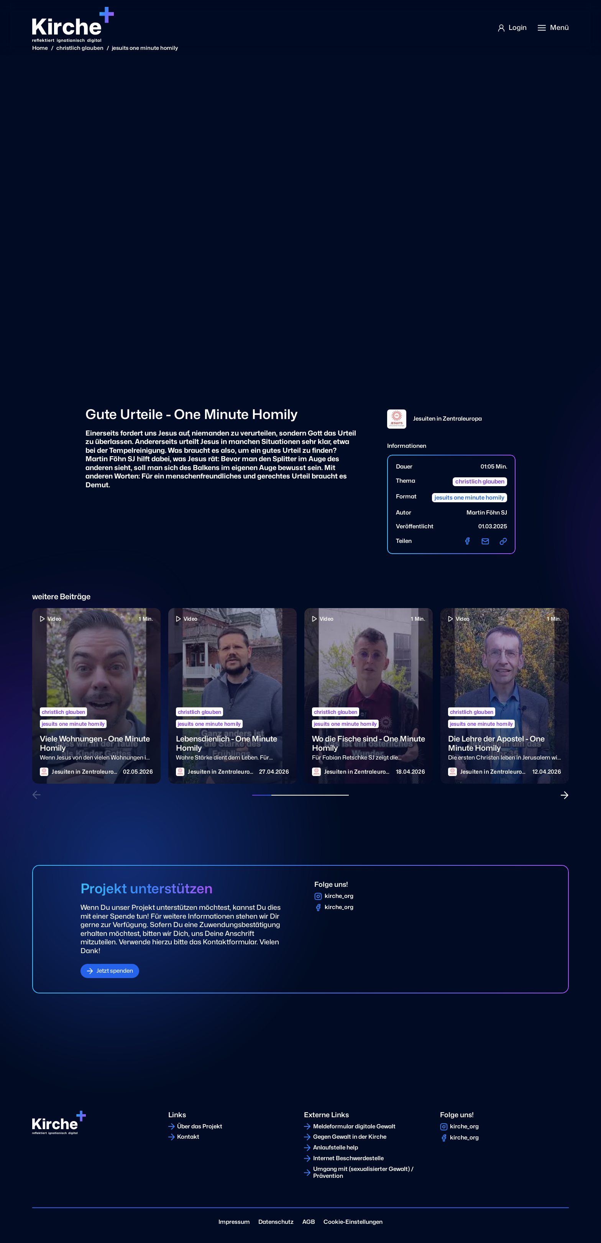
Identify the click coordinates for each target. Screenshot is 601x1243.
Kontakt (188, 1136)
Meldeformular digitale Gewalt (354, 1126)
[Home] (73, 24)
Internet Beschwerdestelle (348, 1158)
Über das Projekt (199, 1126)
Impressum (234, 1221)
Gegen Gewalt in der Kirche (349, 1136)
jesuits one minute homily (145, 47)
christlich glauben (79, 47)
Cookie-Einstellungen (353, 1221)
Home (40, 47)
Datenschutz (276, 1221)
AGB (308, 1221)
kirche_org (339, 896)
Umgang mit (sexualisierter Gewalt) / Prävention (363, 1173)
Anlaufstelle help (335, 1147)
